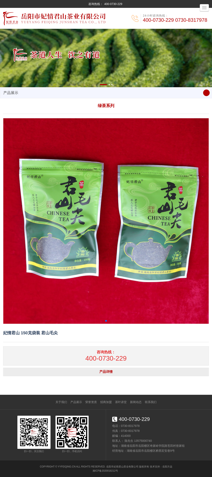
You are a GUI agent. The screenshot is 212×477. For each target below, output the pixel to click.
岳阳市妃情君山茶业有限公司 (122, 466)
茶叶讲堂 (121, 402)
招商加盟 (106, 402)
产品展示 (76, 402)
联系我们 (151, 402)
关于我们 (61, 402)
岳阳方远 (167, 466)
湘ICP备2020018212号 (105, 470)
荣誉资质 (91, 402)
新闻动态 (136, 402)
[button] (103, 84)
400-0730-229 (113, 4)
